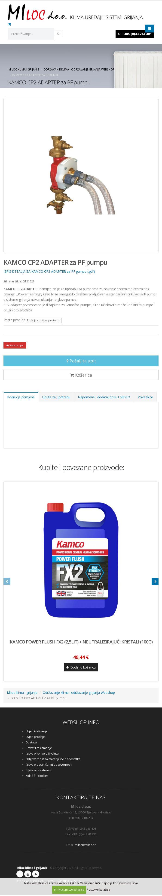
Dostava (31, 743)
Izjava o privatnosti (38, 771)
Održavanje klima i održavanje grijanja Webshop (78, 69)
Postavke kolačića (98, 890)
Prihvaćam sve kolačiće (69, 890)
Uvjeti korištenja (36, 732)
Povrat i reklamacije (39, 749)
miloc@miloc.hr (85, 846)
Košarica (81, 375)
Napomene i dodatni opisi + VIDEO (104, 398)
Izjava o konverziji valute (42, 754)
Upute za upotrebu (56, 398)
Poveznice (145, 398)
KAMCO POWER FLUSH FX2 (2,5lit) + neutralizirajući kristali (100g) (81, 642)
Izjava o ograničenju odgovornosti (49, 765)
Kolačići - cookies (37, 776)
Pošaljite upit (81, 361)
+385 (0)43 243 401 (137, 34)
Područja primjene (21, 398)
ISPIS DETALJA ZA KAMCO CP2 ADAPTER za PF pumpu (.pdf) (49, 271)
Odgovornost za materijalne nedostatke (53, 760)
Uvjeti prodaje (35, 737)
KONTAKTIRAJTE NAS (81, 798)
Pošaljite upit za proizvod (43, 320)
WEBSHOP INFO (81, 722)
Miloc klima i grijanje (24, 69)
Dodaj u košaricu (81, 668)
